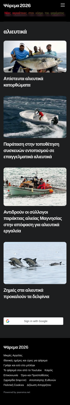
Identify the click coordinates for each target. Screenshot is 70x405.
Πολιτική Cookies (14, 384)
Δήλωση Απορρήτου (39, 384)
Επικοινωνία (11, 375)
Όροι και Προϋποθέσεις (35, 375)
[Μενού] (62, 5)
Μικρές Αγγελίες (13, 355)
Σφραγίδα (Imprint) (15, 380)
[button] (33, 321)
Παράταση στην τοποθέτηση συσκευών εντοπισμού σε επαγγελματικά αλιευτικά (31, 150)
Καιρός (49, 370)
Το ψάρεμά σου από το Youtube (23, 370)
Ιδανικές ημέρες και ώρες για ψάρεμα (25, 360)
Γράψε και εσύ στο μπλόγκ (19, 365)
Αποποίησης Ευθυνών (42, 380)
